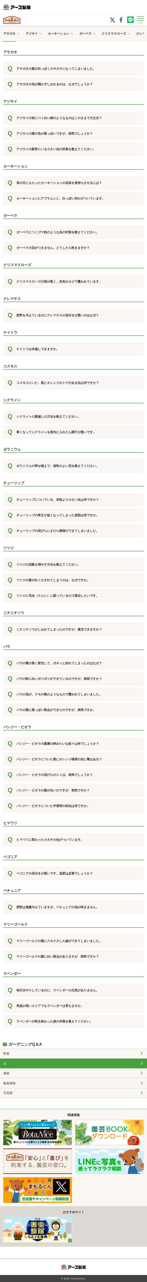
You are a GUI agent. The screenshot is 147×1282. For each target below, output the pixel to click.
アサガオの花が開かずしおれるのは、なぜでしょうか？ (54, 84)
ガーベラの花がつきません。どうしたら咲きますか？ (53, 247)
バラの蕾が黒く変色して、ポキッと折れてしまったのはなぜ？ (59, 663)
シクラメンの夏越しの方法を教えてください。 (48, 416)
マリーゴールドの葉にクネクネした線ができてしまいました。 (59, 941)
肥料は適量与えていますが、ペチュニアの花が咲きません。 (57, 907)
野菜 (6, 1053)
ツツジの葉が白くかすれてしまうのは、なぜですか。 (53, 580)
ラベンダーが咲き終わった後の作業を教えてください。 (54, 1021)
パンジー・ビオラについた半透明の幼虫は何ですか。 (53, 806)
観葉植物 (9, 1083)
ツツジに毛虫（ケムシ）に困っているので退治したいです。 (57, 595)
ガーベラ (85, 33)
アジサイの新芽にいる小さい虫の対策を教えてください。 (56, 149)
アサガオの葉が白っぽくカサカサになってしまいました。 (56, 68)
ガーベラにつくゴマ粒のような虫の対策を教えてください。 (57, 232)
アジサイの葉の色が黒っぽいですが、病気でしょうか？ (54, 133)
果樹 (6, 1073)
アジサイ (32, 33)
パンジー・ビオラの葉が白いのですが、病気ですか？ (53, 790)
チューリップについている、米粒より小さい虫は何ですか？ (57, 499)
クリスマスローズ (114, 33)
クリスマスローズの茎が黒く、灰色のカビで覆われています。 (59, 281)
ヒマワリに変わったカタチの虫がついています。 (50, 839)
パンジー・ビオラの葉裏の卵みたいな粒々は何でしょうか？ (57, 743)
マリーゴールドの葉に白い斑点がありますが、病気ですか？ (57, 956)
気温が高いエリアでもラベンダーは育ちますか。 (50, 1006)
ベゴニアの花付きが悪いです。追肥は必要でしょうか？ (54, 873)
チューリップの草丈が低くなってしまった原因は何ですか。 (57, 515)
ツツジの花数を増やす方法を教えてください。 (48, 564)
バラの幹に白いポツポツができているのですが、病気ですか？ (59, 678)
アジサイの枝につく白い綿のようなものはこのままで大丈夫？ (59, 118)
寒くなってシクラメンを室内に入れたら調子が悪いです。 (56, 432)
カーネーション (58, 33)
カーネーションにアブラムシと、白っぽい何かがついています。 (60, 198)
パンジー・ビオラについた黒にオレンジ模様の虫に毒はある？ (59, 759)
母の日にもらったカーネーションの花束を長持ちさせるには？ (59, 183)
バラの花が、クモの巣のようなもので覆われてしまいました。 (59, 694)
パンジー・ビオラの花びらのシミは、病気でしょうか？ (54, 774)
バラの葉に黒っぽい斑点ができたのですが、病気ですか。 (56, 710)
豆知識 (7, 1093)
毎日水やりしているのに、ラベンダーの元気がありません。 (57, 990)
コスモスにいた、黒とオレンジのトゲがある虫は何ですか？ (57, 383)
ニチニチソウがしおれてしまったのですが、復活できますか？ (59, 629)
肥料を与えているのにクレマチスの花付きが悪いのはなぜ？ (57, 315)
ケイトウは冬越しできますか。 (37, 349)
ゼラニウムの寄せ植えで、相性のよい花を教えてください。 (57, 466)
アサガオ (9, 33)
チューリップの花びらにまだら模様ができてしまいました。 (57, 530)
